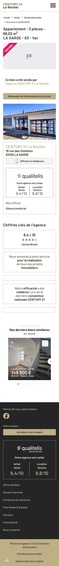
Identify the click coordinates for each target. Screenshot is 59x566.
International (10, 522)
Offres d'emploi (11, 484)
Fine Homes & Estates (15, 507)
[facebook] (6, 416)
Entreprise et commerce (16, 499)
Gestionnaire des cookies (30, 561)
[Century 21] (12, 6)
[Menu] (53, 5)
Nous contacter (11, 529)
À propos (8, 514)
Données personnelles (29, 553)
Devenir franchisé (13, 492)
